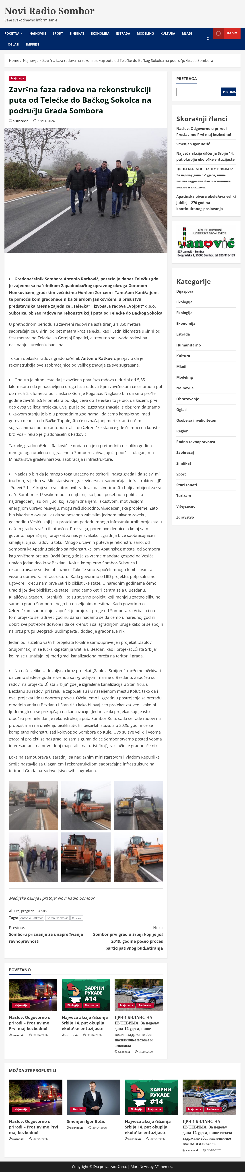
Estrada (123, 33)
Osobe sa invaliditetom (197, 420)
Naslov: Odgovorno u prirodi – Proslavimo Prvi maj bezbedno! (30, 1023)
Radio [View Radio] (225, 33)
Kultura (168, 33)
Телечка (77, 918)
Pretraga (186, 78)
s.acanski (18, 1035)
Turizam (183, 495)
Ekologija (73, 1005)
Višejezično (185, 506)
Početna (11, 33)
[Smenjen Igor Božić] (93, 1097)
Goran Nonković (57, 918)
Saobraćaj (145, 1005)
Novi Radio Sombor (49, 10)
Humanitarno (188, 345)
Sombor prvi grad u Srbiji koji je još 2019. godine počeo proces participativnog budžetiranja (124, 937)
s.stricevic (20, 121)
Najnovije (37, 33)
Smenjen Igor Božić (193, 144)
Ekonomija (100, 33)
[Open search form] (208, 38)
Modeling (145, 33)
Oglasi (13, 44)
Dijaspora (185, 291)
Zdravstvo (185, 517)
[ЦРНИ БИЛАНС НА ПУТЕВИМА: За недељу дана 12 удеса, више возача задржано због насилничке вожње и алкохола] (139, 995)
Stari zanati (186, 484)
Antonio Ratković (31, 918)
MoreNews (140, 1166)
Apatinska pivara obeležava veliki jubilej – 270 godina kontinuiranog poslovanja (206, 202)
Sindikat (77, 33)
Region (182, 431)
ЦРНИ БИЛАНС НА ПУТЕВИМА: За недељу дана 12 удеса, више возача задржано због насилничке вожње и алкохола (137, 1031)
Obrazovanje (187, 398)
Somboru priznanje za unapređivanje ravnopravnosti (47, 934)
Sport (58, 33)
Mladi (187, 33)
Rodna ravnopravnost (195, 441)
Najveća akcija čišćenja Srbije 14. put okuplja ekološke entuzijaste (85, 1023)
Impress (32, 44)
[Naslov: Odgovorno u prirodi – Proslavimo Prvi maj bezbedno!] (33, 995)
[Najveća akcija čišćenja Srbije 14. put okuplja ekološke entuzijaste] (86, 995)
